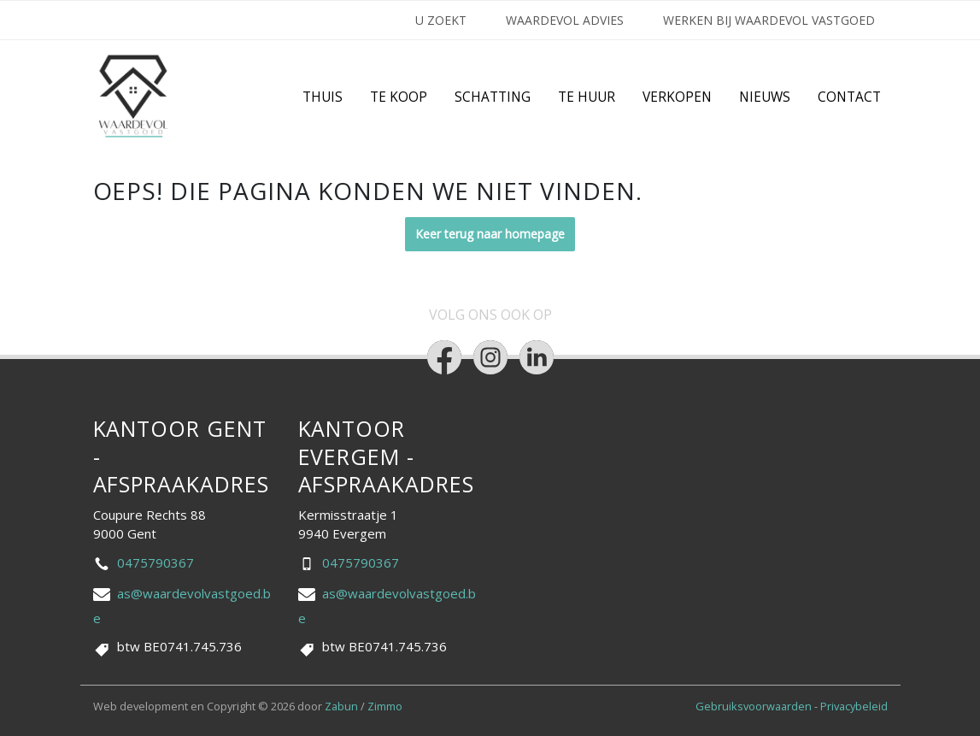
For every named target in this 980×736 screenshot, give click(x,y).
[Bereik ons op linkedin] (536, 357)
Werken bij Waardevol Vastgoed (769, 20)
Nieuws (764, 97)
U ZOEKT (441, 20)
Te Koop (398, 97)
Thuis (322, 97)
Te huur (586, 97)
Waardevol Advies (565, 20)
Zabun (341, 706)
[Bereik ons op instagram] (490, 357)
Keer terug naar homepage (490, 234)
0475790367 (155, 562)
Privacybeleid (854, 706)
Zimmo (384, 706)
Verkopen (677, 97)
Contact (849, 97)
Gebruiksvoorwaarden (754, 706)
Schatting (493, 97)
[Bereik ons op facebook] (444, 357)
